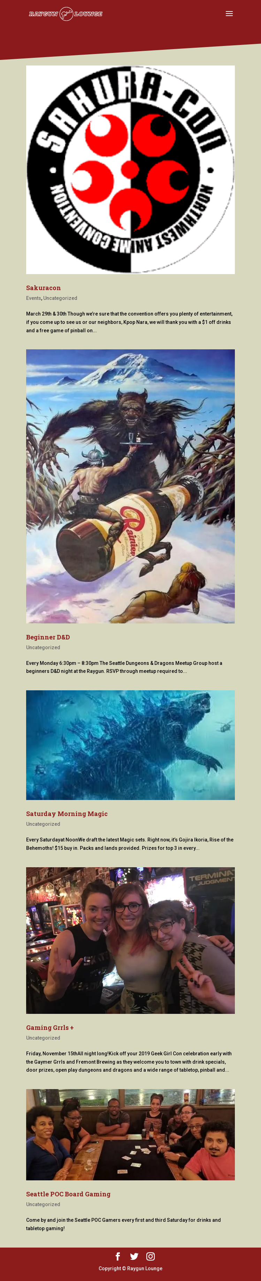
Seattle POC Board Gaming (68, 1194)
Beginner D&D (48, 637)
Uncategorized (60, 298)
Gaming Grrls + (50, 1027)
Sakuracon (43, 288)
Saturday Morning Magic (67, 813)
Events (33, 298)
